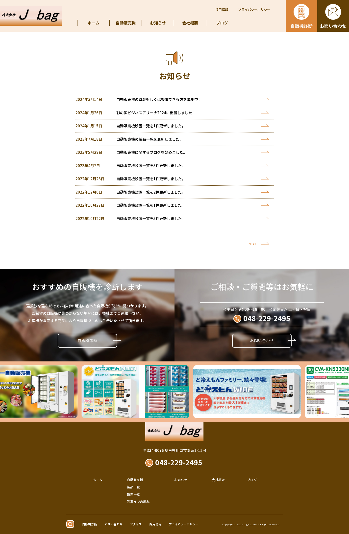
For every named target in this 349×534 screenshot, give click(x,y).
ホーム (94, 23)
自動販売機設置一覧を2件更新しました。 (150, 192)
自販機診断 (87, 340)
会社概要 (190, 23)
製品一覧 (133, 487)
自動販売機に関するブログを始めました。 (151, 152)
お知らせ (158, 23)
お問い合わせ (262, 340)
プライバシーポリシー (254, 9)
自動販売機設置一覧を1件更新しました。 (150, 125)
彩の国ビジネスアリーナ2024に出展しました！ (156, 112)
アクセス (136, 524)
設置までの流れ (138, 501)
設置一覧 (133, 494)
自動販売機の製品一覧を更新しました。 (149, 139)
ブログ (222, 23)
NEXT (252, 244)
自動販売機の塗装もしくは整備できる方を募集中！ (159, 99)
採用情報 (221, 9)
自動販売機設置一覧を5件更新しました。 (150, 165)
